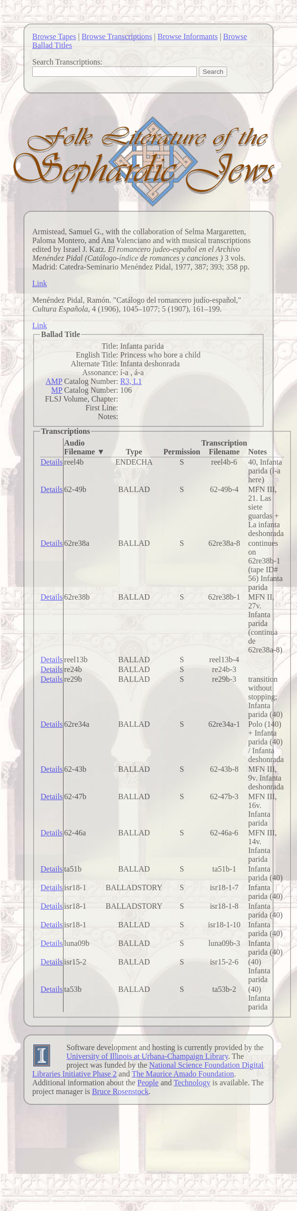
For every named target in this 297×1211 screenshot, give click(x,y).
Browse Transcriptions (117, 36)
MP (57, 390)
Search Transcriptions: (67, 62)
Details (52, 462)
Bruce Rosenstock (120, 1091)
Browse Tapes (54, 36)
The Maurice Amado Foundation (183, 1074)
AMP (53, 381)
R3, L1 (131, 381)
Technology (191, 1082)
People (148, 1082)
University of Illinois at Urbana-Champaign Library (147, 1056)
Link (39, 283)
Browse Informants (188, 36)
